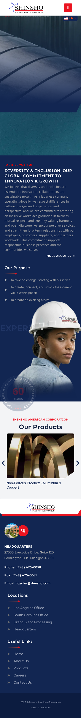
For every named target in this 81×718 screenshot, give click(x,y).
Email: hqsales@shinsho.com (27, 583)
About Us (21, 661)
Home (18, 654)
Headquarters (25, 629)
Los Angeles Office (29, 608)
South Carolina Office (31, 615)
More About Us (61, 256)
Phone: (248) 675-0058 (22, 567)
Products (21, 668)
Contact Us (23, 682)
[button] (3, 463)
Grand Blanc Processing (33, 622)
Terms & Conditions (41, 707)
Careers (20, 675)
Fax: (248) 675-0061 (20, 575)
